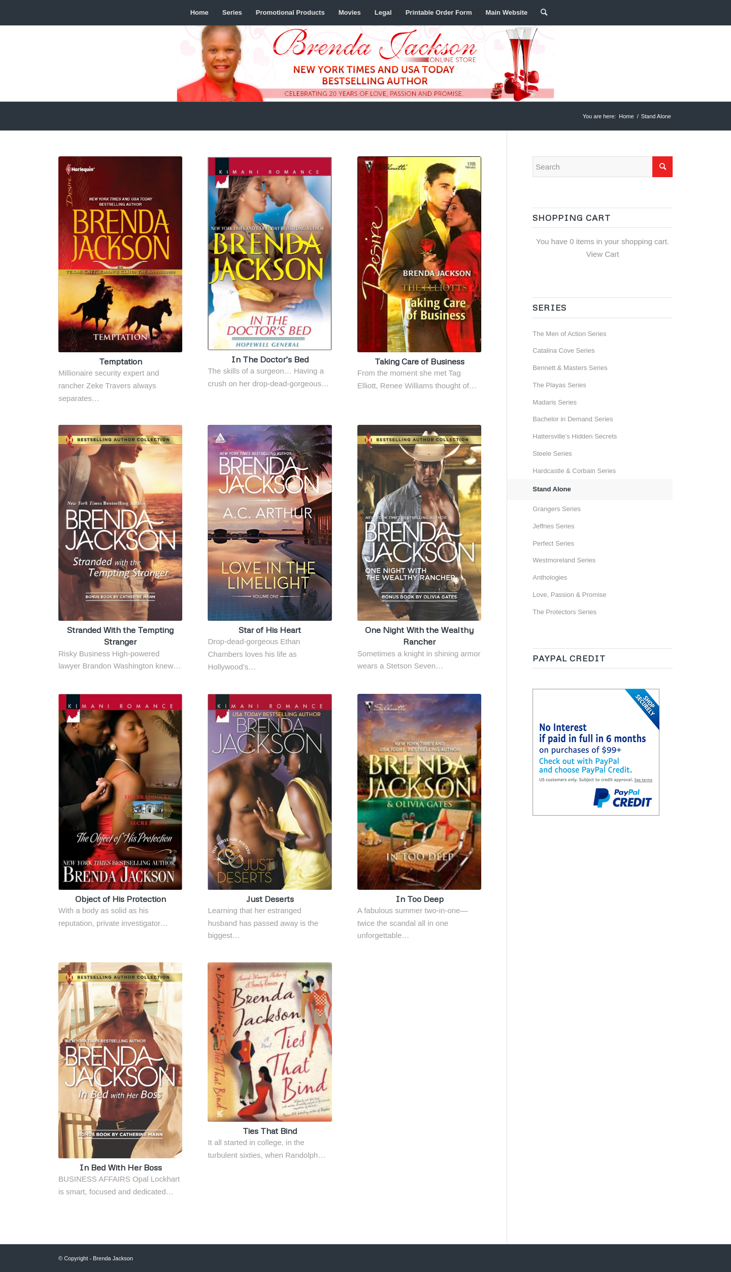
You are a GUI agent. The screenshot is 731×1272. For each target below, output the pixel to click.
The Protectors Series (564, 612)
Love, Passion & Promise (569, 594)
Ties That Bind (270, 1130)
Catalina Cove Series (563, 350)
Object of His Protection (120, 898)
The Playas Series (559, 385)
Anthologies (550, 577)
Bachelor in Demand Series (573, 419)
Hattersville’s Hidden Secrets (575, 436)
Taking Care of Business (419, 361)
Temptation (120, 361)
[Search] (540, 12)
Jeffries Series (553, 526)
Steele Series (552, 453)
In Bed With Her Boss (120, 1167)
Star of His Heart (270, 629)
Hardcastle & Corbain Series (574, 471)
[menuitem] (199, 12)
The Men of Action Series (569, 334)
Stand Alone (552, 489)
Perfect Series (553, 543)
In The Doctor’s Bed (270, 359)
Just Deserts (270, 898)
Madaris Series (555, 402)
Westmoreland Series (564, 560)
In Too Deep (419, 898)
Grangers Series (557, 509)
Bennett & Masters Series (570, 368)
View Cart (602, 254)
